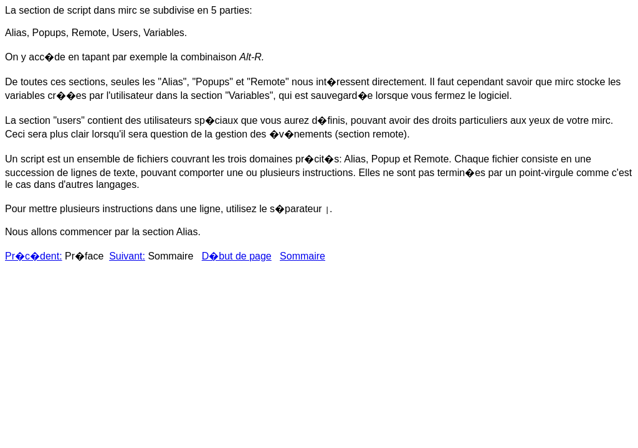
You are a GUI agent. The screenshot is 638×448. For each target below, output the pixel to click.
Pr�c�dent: (33, 256)
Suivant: (127, 256)
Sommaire (302, 256)
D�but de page (237, 256)
